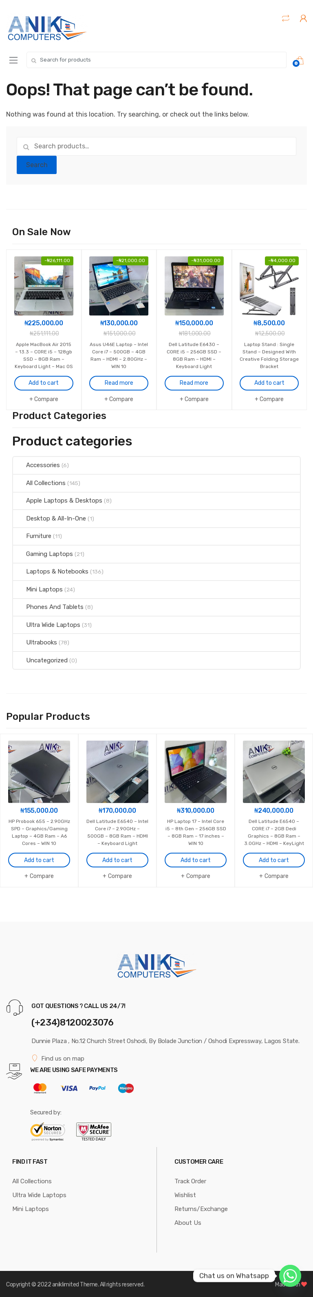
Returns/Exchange (201, 1207)
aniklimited (65, 1282)
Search (37, 165)
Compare (46, 398)
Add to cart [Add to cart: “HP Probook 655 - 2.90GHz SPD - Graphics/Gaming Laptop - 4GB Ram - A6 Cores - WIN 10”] (39, 858)
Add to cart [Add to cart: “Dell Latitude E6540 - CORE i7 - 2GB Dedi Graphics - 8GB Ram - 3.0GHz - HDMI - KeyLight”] (274, 858)
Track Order (190, 1179)
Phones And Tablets (48, 606)
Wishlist (185, 1193)
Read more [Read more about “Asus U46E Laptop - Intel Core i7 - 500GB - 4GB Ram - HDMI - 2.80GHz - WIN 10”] (119, 374)
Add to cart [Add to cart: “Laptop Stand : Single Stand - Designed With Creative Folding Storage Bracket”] (269, 374)
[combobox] (156, 60)
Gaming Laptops (43, 552)
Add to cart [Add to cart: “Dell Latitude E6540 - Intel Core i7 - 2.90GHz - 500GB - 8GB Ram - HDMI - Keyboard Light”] (117, 850)
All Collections (39, 481)
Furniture (32, 535)
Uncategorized (40, 659)
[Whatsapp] (290, 1276)
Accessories (36, 464)
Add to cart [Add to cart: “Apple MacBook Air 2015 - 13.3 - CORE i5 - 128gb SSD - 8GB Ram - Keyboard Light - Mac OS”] (44, 382)
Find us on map (57, 1056)
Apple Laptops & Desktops (57, 499)
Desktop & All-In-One (49, 517)
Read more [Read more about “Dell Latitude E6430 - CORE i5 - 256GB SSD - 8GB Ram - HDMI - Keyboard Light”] (194, 374)
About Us (187, 1220)
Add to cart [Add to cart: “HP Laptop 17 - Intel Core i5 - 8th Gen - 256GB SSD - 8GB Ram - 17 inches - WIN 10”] (196, 858)
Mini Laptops (38, 588)
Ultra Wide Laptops (46, 623)
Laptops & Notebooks (50, 570)
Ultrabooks (35, 641)
